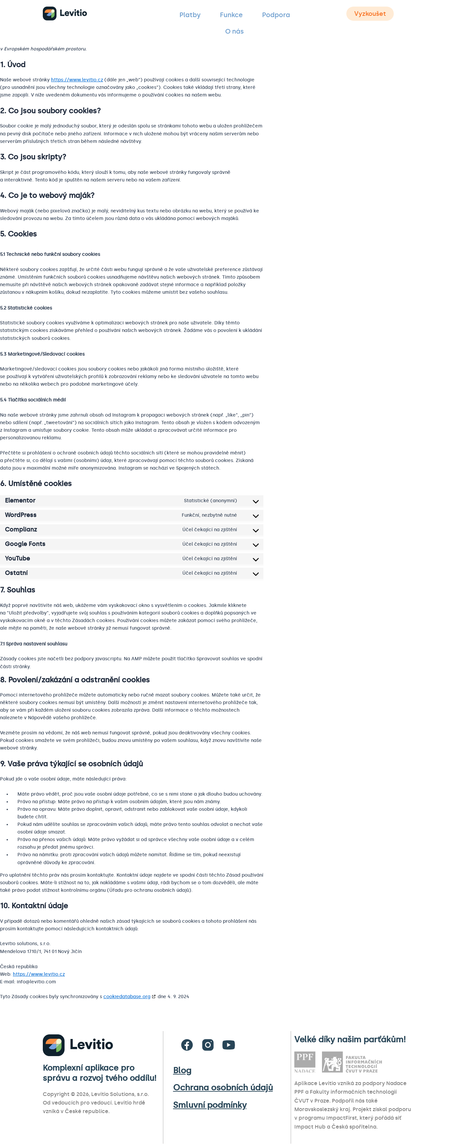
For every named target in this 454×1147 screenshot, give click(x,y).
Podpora (252, 15)
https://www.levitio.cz (77, 80)
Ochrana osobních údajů (223, 1087)
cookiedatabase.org (126, 996)
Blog (182, 1070)
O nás (285, 15)
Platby (185, 15)
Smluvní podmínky (210, 1105)
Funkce (217, 15)
